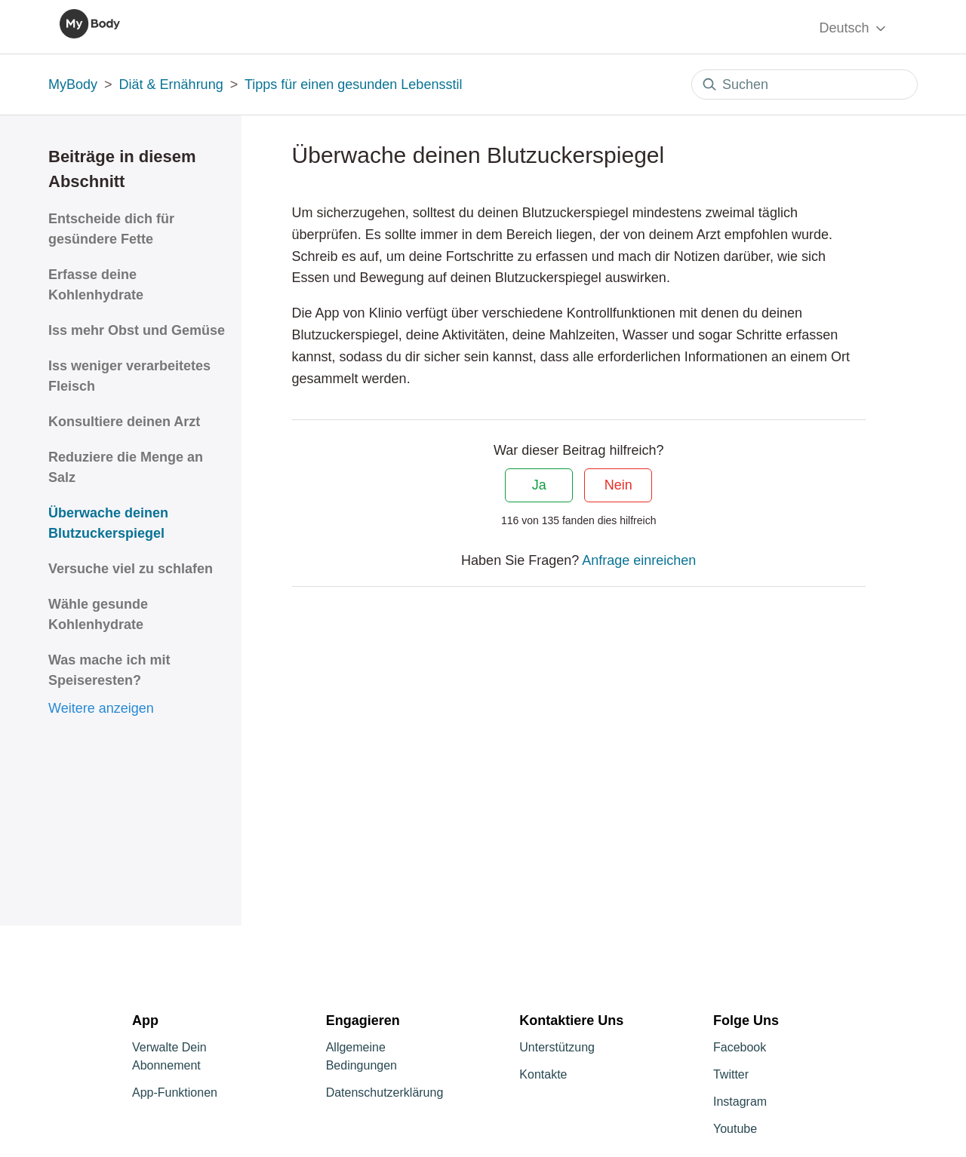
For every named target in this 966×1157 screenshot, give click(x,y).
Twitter (731, 1074)
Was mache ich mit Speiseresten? (109, 670)
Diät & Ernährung (171, 84)
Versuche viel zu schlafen (130, 568)
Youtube (735, 1128)
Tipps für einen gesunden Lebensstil (354, 84)
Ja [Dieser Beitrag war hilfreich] (539, 485)
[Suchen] (804, 84)
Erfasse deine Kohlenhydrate (95, 284)
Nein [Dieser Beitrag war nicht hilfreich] (618, 485)
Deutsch (853, 28)
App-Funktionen (174, 1092)
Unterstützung (557, 1047)
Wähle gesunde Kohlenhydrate (98, 614)
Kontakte (543, 1074)
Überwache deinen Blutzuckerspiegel (108, 523)
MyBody (72, 84)
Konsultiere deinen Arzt (124, 421)
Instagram (740, 1101)
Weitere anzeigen (101, 708)
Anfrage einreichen (639, 560)
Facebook (739, 1047)
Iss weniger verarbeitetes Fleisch (129, 376)
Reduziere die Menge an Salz (125, 467)
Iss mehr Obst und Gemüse (136, 330)
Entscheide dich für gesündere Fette (111, 229)
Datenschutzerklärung (385, 1092)
